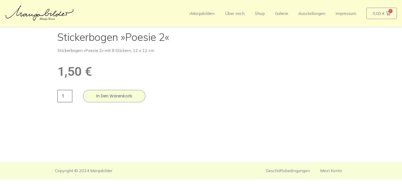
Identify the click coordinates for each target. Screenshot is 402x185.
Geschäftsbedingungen (288, 170)
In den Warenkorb (114, 96)
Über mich (235, 13)
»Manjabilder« (202, 13)
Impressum (346, 13)
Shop (260, 13)
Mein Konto (331, 170)
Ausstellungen (311, 13)
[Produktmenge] (64, 96)
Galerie (281, 13)
